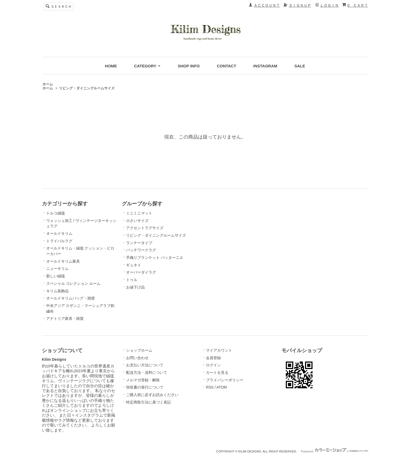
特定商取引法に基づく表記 (148, 402)
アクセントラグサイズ (144, 228)
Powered (334, 451)
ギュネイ (133, 265)
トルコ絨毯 (55, 213)
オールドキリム (59, 233)
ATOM (221, 387)
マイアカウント (219, 350)
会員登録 (213, 358)
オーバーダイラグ (141, 272)
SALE (299, 66)
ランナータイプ (139, 243)
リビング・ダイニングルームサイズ (87, 88)
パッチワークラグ (141, 250)
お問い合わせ (137, 358)
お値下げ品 (135, 287)
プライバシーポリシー (224, 380)
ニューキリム (57, 268)
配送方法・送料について (146, 372)
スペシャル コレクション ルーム (73, 283)
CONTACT (226, 66)
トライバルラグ (59, 241)
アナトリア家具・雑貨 (65, 318)
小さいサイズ (137, 220)
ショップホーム (139, 350)
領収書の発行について (144, 387)
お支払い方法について (144, 365)
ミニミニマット (139, 213)
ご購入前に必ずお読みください (152, 395)
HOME (111, 66)
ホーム (47, 84)
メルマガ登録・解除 (143, 380)
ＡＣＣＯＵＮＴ (267, 5)
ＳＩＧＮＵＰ (300, 5)
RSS (209, 387)
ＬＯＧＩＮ (329, 5)
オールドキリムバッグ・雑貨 (70, 298)
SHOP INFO (189, 66)
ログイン (213, 365)
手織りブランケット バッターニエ (154, 257)
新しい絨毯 (55, 276)
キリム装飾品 (57, 291)
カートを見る (217, 372)
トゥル (131, 280)
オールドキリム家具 (63, 261)
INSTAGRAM (265, 66)
